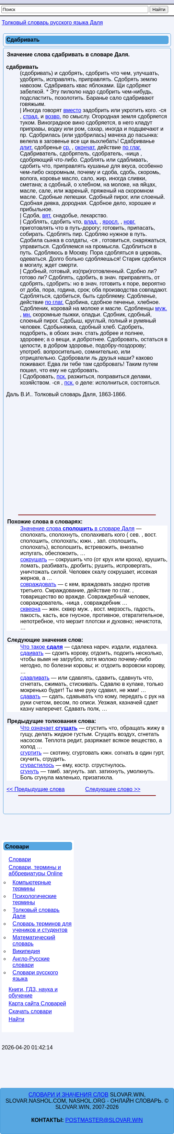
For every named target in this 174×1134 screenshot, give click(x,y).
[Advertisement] (87, 457)
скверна (30, 609)
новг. (130, 222)
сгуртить (31, 753)
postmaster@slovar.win (104, 1120)
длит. (26, 147)
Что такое (41, 647)
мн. (27, 314)
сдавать (30, 696)
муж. (161, 308)
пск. (61, 376)
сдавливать (34, 678)
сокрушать (33, 559)
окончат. (85, 147)
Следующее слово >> (112, 789)
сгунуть (29, 771)
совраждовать (38, 584)
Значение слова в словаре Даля (77, 528)
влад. (91, 222)
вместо (72, 110)
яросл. (111, 222)
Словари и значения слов (68, 1095)
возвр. (53, 116)
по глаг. (132, 147)
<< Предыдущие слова (36, 789)
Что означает (49, 728)
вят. (46, 215)
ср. (66, 147)
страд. (31, 116)
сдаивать (32, 653)
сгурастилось (37, 765)
